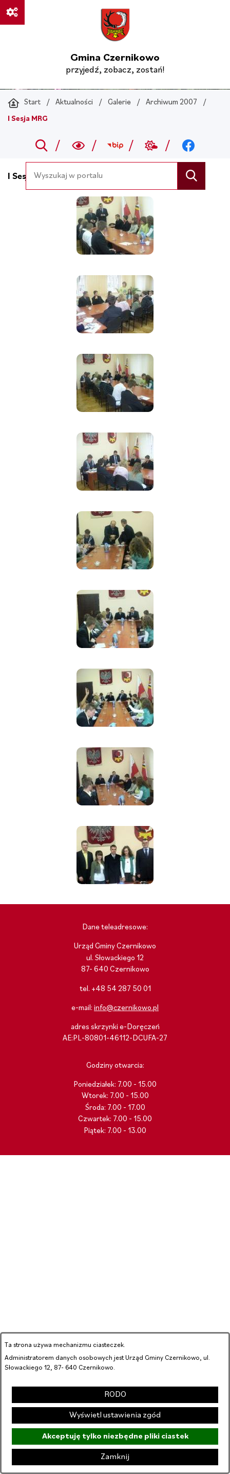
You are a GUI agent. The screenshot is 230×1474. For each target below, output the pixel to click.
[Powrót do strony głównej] (24, 103)
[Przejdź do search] (41, 145)
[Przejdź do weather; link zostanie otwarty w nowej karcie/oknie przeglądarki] (151, 145)
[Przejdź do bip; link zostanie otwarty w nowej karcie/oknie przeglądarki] (114, 145)
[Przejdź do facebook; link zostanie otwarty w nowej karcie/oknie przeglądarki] (188, 145)
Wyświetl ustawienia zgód (115, 1415)
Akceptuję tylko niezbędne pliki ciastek (115, 1436)
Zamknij (115, 1457)
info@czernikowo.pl (126, 1008)
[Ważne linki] (12, 12)
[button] (115, 252)
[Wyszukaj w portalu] (102, 175)
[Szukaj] (191, 175)
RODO (115, 1395)
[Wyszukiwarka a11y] (78, 145)
